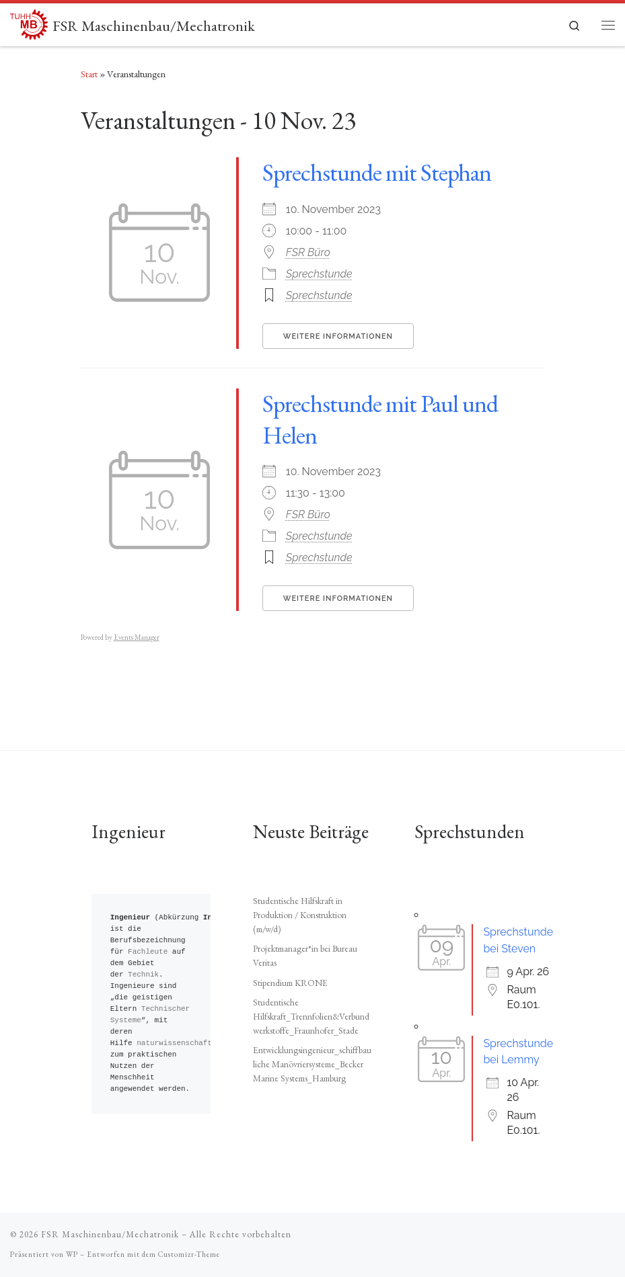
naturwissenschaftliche (185, 1043)
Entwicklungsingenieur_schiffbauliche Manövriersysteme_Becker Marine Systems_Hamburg (312, 1064)
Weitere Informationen (338, 336)
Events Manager (136, 637)
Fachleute (148, 952)
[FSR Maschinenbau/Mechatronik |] (29, 22)
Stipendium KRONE (290, 983)
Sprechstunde (319, 273)
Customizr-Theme (189, 1254)
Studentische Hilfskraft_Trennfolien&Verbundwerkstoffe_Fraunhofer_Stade (311, 1016)
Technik (143, 975)
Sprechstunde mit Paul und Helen (380, 419)
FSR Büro (308, 252)
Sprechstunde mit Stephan (376, 172)
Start (89, 74)
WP (72, 1254)
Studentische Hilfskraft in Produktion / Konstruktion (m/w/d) (299, 915)
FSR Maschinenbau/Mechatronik (110, 1234)
